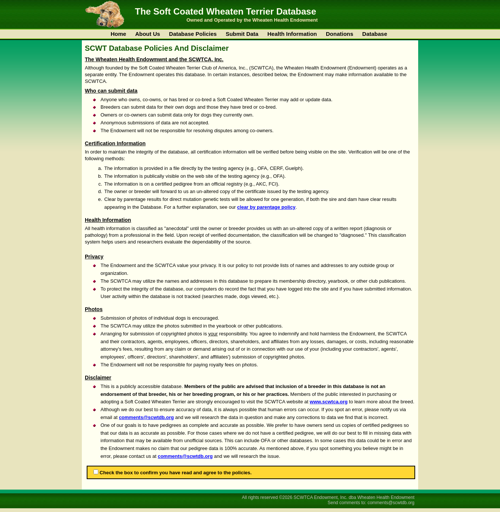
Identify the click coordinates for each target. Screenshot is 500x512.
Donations (339, 34)
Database (374, 34)
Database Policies (193, 34)
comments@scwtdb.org (146, 417)
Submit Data (242, 34)
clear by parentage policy (266, 207)
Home (118, 34)
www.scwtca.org (329, 401)
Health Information (292, 34)
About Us (147, 34)
